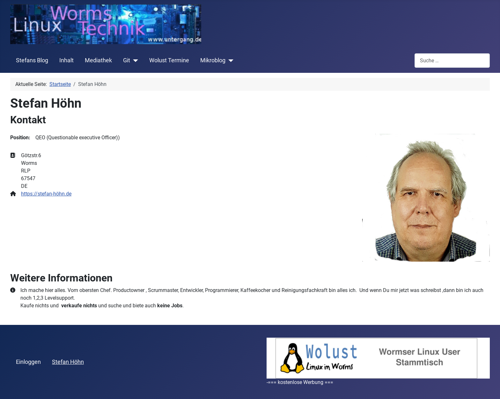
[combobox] (452, 60)
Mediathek (98, 60)
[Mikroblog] (229, 60)
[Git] (134, 60)
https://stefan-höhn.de (46, 194)
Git (126, 60)
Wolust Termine (169, 60)
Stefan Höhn (68, 362)
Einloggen (28, 362)
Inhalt (66, 60)
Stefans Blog (32, 60)
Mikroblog (212, 60)
